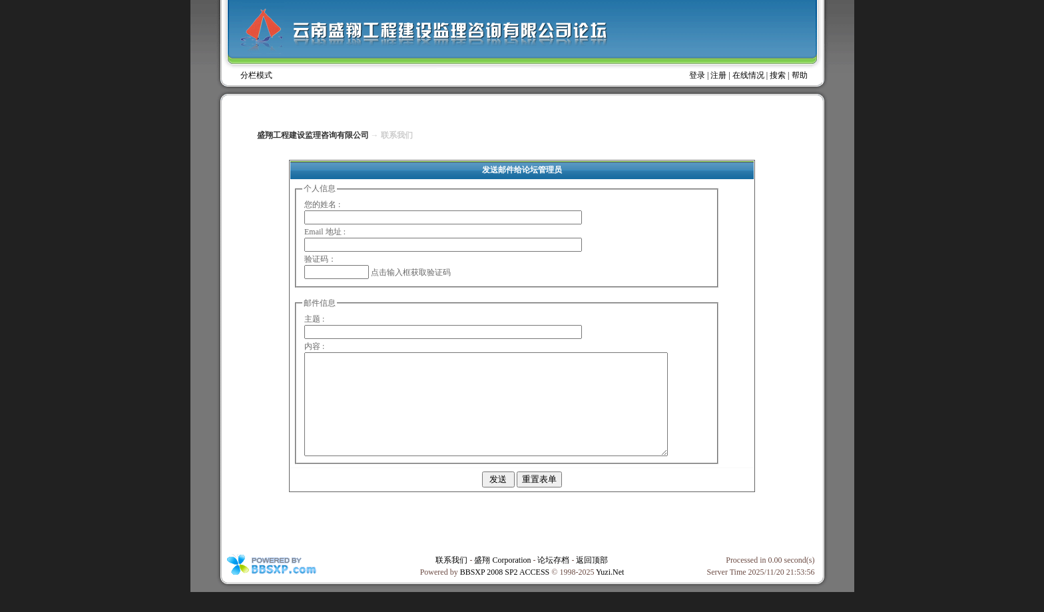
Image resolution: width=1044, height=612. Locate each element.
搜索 (778, 75)
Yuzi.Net (610, 592)
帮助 (800, 75)
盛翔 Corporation (502, 580)
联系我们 (451, 580)
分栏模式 (256, 75)
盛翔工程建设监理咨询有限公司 (313, 135)
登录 (697, 75)
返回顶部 (592, 580)
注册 (718, 75)
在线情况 (748, 75)
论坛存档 (553, 580)
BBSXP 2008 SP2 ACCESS (505, 592)
